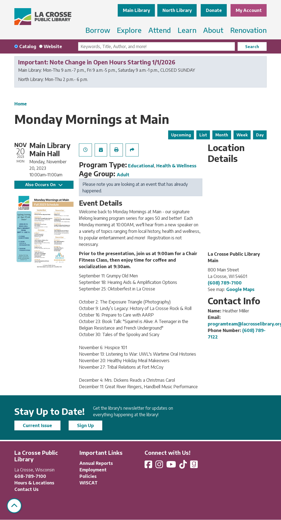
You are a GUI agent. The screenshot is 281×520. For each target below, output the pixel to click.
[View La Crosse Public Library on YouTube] (171, 466)
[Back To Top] (14, 505)
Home (20, 103)
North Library (177, 10)
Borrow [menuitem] (97, 30)
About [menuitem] (213, 30)
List (203, 135)
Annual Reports (96, 463)
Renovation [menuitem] (248, 30)
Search (252, 46)
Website (53, 46)
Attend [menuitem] (159, 30)
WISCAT (88, 482)
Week (242, 135)
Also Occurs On (43, 184)
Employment (93, 469)
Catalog (27, 46)
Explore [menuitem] (129, 30)
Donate (214, 10)
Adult (123, 174)
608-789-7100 (30, 476)
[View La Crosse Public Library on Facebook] (149, 466)
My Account (249, 10)
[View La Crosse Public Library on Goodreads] (194, 466)
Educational (141, 165)
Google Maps (240, 289)
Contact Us (26, 489)
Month (221, 135)
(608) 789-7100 (225, 283)
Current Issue (37, 425)
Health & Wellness (176, 165)
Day (260, 135)
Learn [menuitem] (187, 30)
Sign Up (85, 425)
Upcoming (181, 135)
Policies (88, 476)
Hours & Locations (34, 482)
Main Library (136, 10)
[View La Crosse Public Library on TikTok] (183, 466)
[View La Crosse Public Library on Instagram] (159, 466)
